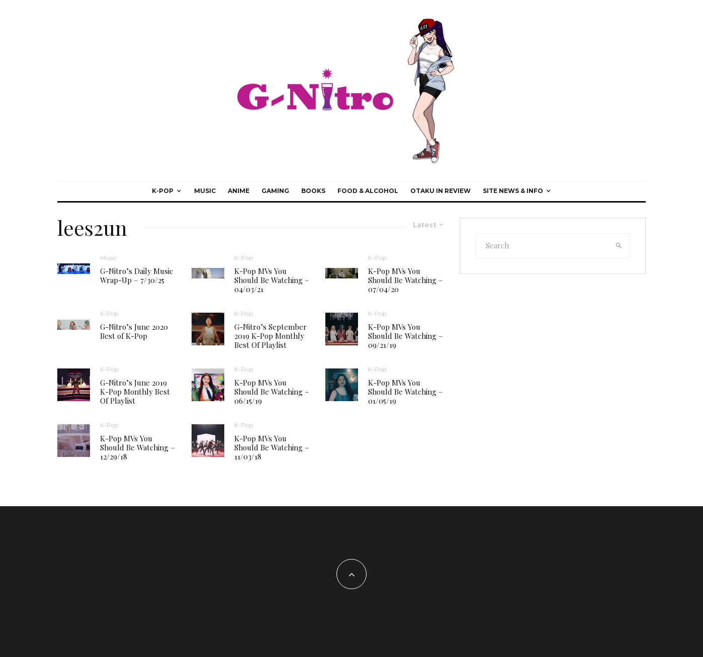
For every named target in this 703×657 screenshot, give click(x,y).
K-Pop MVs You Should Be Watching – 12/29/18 (137, 447)
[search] (619, 246)
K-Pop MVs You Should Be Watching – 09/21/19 (405, 335)
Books (313, 191)
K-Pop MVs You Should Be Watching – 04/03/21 (271, 280)
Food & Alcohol (367, 191)
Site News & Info (513, 191)
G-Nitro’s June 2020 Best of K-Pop (134, 331)
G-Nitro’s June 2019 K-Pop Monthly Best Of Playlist (135, 391)
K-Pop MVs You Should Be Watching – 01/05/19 (405, 391)
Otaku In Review (440, 191)
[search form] (542, 246)
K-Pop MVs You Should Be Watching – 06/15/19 (271, 391)
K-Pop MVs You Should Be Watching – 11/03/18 (271, 447)
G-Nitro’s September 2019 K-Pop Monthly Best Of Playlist (270, 335)
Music (205, 191)
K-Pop (162, 191)
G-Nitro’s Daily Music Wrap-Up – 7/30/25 (136, 275)
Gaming (275, 191)
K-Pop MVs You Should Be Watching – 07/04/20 (405, 280)
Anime (238, 191)
